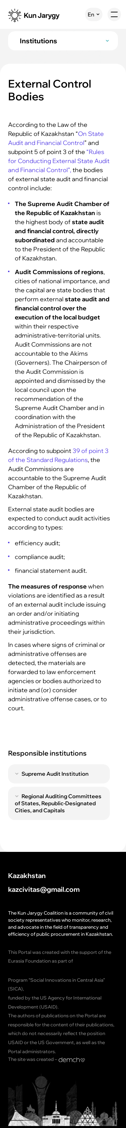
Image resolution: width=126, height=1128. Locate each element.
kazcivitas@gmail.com (44, 889)
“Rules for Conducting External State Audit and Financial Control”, (59, 161)
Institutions (38, 41)
